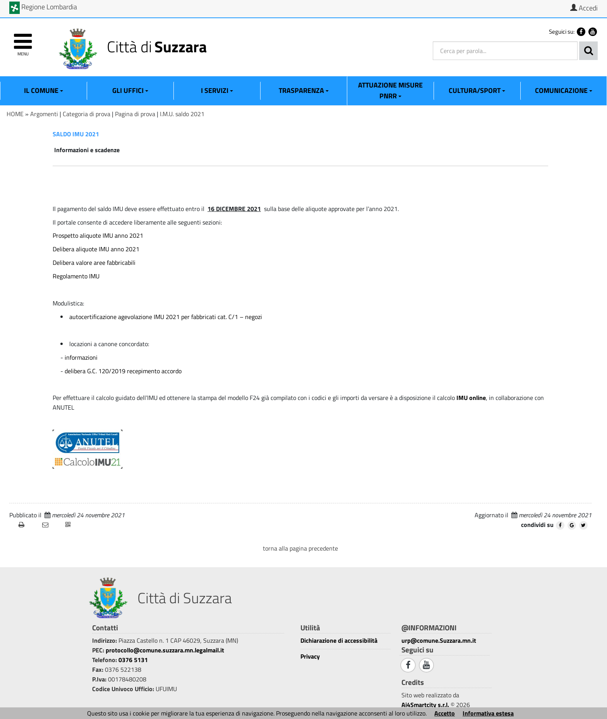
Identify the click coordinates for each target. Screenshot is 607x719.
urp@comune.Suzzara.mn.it (438, 640)
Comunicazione (563, 90)
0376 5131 (133, 659)
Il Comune (43, 90)
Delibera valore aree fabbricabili (94, 262)
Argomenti (44, 113)
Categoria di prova (86, 113)
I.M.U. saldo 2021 (182, 113)
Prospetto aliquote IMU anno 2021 (98, 235)
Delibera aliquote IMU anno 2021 (96, 249)
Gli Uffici (130, 90)
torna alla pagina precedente (300, 548)
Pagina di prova (135, 113)
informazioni (81, 357)
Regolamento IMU (76, 276)
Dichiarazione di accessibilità (338, 640)
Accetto (444, 713)
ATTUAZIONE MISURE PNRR (390, 90)
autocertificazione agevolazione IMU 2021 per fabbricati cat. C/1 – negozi (165, 316)
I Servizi (217, 90)
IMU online (471, 397)
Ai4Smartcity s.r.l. (425, 704)
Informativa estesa (488, 713)
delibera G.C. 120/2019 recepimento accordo (123, 371)
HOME (15, 113)
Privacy (310, 656)
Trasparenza (304, 90)
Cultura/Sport (477, 90)
